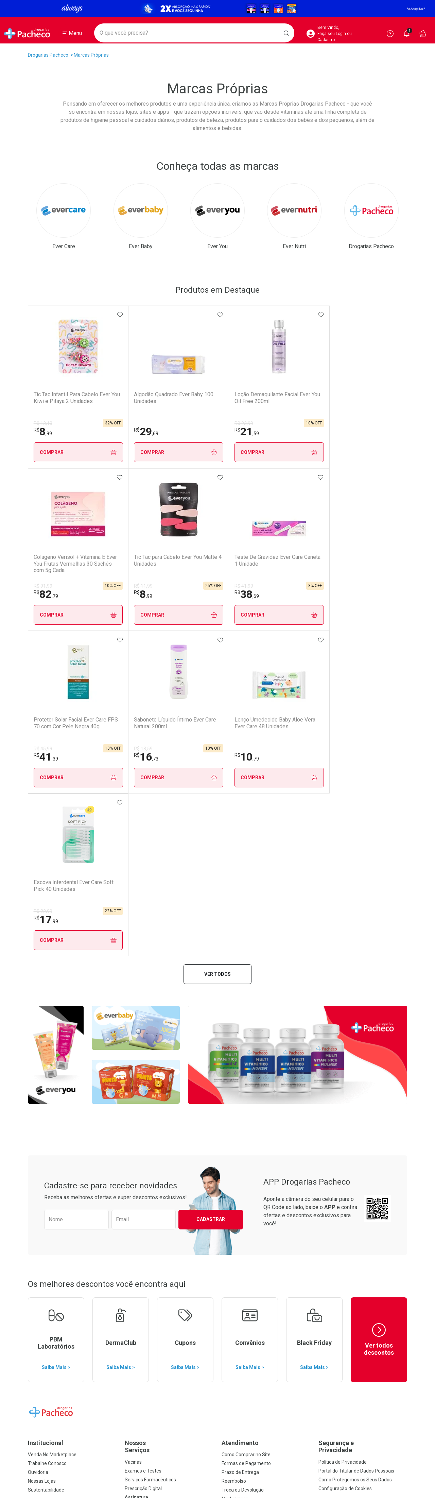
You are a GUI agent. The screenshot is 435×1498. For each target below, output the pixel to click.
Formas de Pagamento (246, 1138)
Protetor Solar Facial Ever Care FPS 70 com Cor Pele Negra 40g (141, 563)
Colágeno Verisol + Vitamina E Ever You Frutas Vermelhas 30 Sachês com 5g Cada (292, 401)
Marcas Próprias (91, 55)
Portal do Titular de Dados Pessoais (356, 1145)
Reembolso (234, 1155)
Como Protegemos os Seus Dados (355, 1154)
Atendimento (240, 1117)
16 (197, 594)
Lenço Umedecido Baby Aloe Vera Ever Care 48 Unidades (288, 563)
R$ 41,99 (43, 586)
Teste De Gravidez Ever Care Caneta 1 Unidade (62, 560)
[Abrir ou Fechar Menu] (72, 33)
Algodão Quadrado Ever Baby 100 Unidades (137, 397)
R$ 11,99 (345, 423)
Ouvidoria (38, 1147)
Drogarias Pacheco (48, 55)
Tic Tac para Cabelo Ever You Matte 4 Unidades (365, 397)
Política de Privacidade (342, 1136)
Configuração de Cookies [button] (345, 1163)
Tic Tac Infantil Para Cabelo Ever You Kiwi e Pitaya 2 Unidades (66, 400)
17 (348, 594)
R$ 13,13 (43, 423)
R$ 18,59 (194, 586)
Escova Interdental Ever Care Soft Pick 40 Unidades (364, 563)
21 (197, 431)
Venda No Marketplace (52, 1129)
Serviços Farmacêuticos (150, 1154)
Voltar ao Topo (218, 1411)
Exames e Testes (143, 1145)
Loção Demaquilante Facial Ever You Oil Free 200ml (217, 397)
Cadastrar (210, 894)
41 (121, 594)
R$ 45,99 (118, 586)
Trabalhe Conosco (47, 1138)
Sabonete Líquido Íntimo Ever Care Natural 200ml (214, 560)
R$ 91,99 (269, 423)
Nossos (169, 1121)
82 (272, 431)
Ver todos (217, 649)
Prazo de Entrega (240, 1147)
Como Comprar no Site (246, 1129)
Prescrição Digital (143, 1163)
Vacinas (133, 1136)
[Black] (217, 8)
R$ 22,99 (345, 586)
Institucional (45, 1117)
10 (272, 594)
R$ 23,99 (194, 423)
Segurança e (362, 1121)
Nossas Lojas (42, 1155)
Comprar (66, 452)
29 (121, 431)
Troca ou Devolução (243, 1164)
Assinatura (136, 1172)
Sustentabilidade (46, 1164)
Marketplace (235, 1173)
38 (46, 594)
